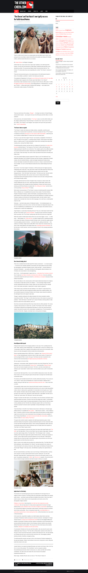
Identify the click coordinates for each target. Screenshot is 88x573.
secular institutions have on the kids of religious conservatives (33, 506)
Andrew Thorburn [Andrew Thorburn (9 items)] (62, 30)
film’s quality (31, 410)
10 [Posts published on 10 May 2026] (56, 86)
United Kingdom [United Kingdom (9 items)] (62, 53)
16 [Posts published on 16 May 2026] (72, 86)
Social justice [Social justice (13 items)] (65, 51)
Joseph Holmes (18, 62)
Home (46, 11)
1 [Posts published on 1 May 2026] (69, 82)
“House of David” (25, 187)
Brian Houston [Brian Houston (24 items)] (71, 32)
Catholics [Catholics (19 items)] (57, 34)
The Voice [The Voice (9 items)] (72, 51)
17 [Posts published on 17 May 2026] (56, 88)
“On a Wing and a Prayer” (40, 186)
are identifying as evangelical (39, 276)
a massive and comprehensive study (29, 519)
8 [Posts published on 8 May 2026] (69, 84)
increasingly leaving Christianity (43, 225)
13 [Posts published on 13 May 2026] (64, 86)
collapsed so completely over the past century (28, 526)
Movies (31, 559)
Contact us (35, 11)
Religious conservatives (19, 503)
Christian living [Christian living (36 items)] (62, 34)
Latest (17, 559)
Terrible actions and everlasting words (23, 564)
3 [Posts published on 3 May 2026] (56, 84)
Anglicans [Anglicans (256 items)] (68, 30)
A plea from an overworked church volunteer (64, 64)
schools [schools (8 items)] (61, 51)
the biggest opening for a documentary (22, 83)
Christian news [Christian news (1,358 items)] (61, 36)
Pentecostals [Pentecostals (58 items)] (70, 44)
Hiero (68, 571)
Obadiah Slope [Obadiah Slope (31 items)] (64, 44)
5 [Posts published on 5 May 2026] (61, 84)
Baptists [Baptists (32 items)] (57, 32)
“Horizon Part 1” (33, 365)
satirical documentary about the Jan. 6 (37, 382)
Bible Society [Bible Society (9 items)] (63, 32)
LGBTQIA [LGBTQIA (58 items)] (65, 43)
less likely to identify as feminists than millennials (32, 275)
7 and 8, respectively (20, 124)
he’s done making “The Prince (27, 417)
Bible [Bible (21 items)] (60, 32)
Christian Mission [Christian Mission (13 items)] (69, 34)
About (41, 11)
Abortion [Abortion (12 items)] (57, 30)
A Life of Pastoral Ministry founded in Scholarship (44, 564)
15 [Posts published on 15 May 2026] (69, 86)
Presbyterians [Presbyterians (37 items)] (71, 47)
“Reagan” (32, 113)
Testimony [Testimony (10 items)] (68, 51)
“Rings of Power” (47, 365)
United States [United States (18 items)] (67, 53)
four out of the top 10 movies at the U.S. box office (42, 78)
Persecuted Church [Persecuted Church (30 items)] (60, 47)
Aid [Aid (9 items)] (59, 30)
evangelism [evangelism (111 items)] (62, 41)
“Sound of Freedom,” (30, 212)
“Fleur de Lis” (37, 457)
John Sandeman (27, 21)
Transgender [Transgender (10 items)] (58, 53)
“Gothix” (30, 457)
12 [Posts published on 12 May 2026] (61, 86)
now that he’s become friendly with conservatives (37, 415)
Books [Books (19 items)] (67, 32)
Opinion (29, 11)
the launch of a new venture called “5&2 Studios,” (35, 133)
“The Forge (34, 119)
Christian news (26, 559)
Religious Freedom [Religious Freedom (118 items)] (61, 49)
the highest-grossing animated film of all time (37, 358)
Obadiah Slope (23, 11)
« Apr (57, 96)
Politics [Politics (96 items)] (66, 47)
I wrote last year (28, 218)
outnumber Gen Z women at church (45, 273)
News (16, 11)
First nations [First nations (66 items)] (69, 41)
